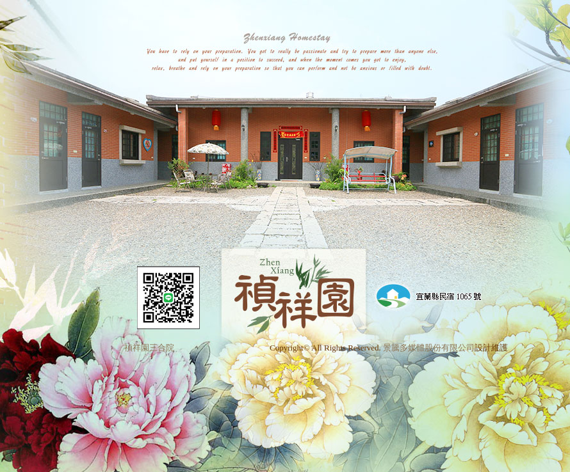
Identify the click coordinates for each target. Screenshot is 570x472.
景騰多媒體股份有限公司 (429, 347)
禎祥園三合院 (149, 347)
